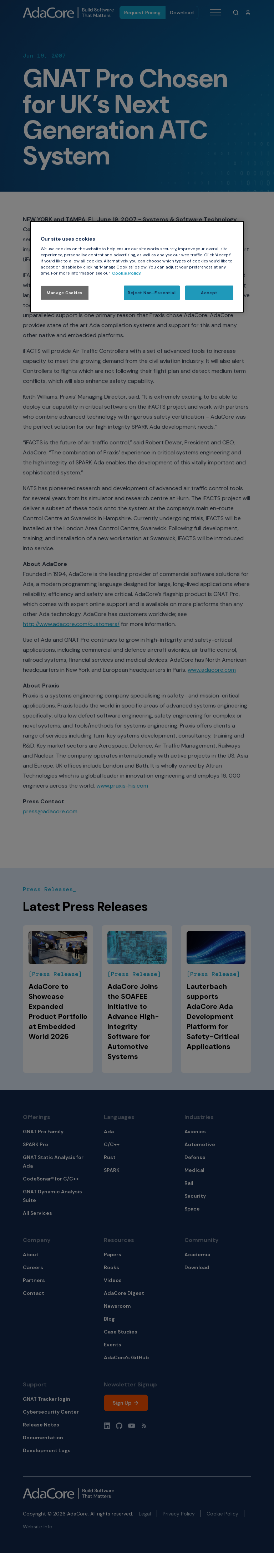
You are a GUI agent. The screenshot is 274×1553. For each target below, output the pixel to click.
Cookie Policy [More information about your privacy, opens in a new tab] (126, 273)
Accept (209, 292)
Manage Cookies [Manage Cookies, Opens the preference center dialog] (65, 292)
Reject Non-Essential (152, 292)
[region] (137, 267)
